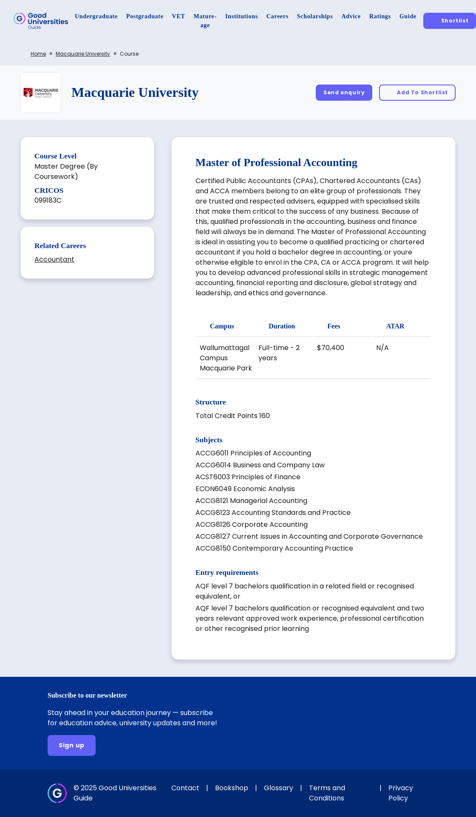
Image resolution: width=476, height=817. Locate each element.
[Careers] (277, 16)
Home (38, 53)
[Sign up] (72, 745)
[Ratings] (380, 16)
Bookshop (231, 788)
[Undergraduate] (96, 16)
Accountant (54, 259)
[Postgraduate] (145, 16)
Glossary (278, 788)
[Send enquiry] (344, 92)
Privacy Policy (400, 793)
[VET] (178, 16)
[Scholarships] (315, 16)
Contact (185, 788)
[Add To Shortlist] (417, 92)
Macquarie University (83, 53)
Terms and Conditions (327, 793)
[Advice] (351, 16)
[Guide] (408, 16)
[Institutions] (242, 16)
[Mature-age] (205, 21)
